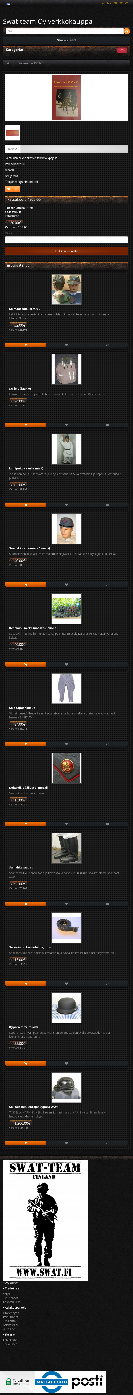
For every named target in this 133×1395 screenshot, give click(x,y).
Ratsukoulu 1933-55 (31, 63)
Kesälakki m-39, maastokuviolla (32, 628)
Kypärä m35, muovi (23, 1027)
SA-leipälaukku (20, 388)
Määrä (8, 233)
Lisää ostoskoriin (66, 251)
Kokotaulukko (12, 1302)
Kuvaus (12, 149)
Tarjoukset (10, 1344)
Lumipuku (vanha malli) (26, 468)
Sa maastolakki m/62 (24, 309)
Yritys (6, 1294)
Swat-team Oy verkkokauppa (48, 21)
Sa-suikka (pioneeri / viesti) (29, 548)
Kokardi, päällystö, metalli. (29, 787)
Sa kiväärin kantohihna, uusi (30, 947)
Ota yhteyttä (11, 1313)
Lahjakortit (10, 1340)
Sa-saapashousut (22, 708)
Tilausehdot (10, 1298)
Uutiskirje (9, 1329)
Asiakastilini (10, 1325)
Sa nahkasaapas (21, 867)
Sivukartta (9, 1321)
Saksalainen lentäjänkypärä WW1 (34, 1107)
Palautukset (10, 1317)
